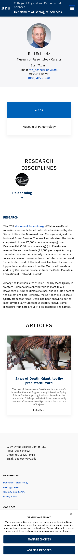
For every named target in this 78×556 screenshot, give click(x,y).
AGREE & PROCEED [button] (39, 550)
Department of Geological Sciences (38, 12)
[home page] (6, 8)
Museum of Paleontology (29, 226)
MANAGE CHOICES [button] (39, 539)
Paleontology (22, 194)
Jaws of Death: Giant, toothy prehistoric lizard (39, 380)
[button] (71, 513)
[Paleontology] (22, 179)
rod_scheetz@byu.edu (43, 70)
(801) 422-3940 (39, 78)
